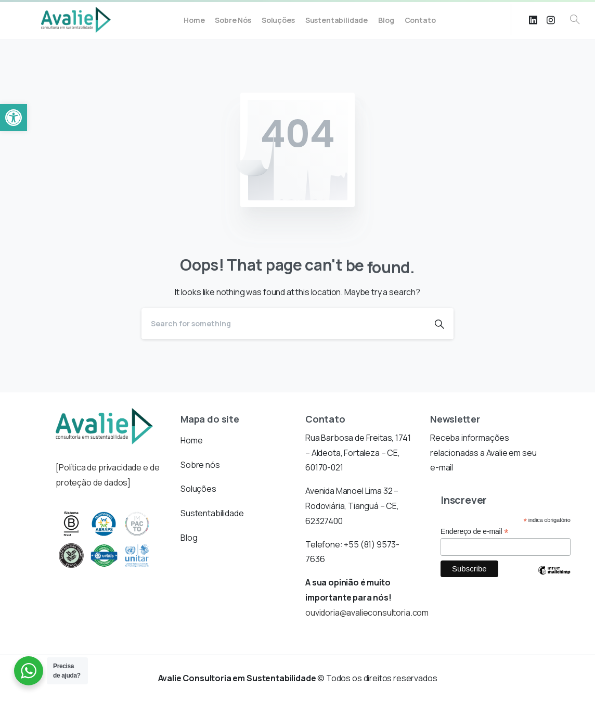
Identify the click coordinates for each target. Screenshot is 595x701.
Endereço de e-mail (474, 532)
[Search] (283, 323)
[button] (13, 117)
